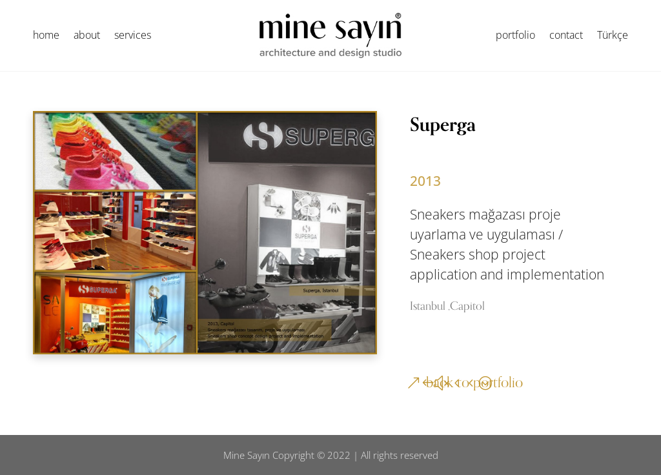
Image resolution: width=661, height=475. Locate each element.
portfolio (515, 36)
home (46, 36)
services (132, 36)
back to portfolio (474, 382)
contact (566, 36)
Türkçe (612, 36)
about (87, 36)
